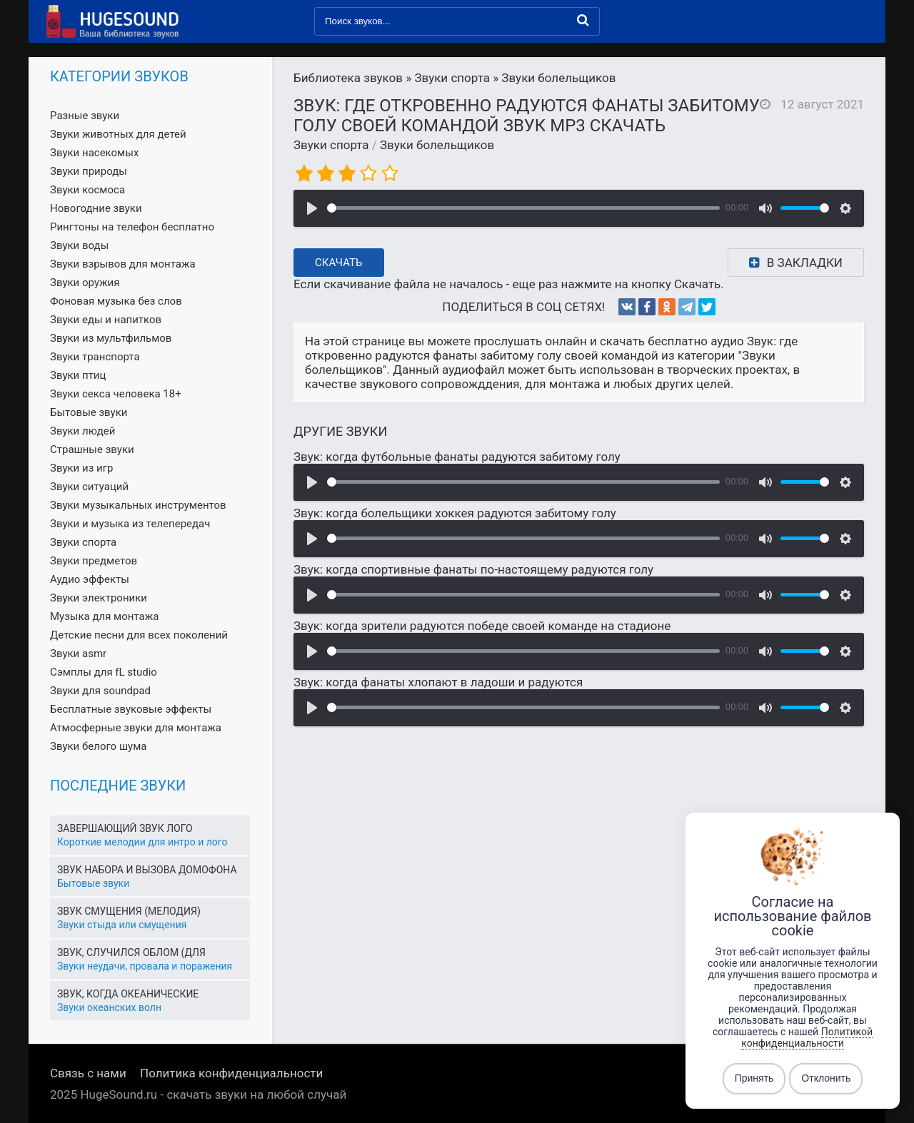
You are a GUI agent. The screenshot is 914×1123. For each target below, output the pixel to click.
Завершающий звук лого (125, 828)
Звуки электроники (98, 597)
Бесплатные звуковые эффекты (130, 709)
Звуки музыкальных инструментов (138, 505)
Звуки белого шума (98, 746)
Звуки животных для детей (118, 134)
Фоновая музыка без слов (116, 301)
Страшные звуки (92, 449)
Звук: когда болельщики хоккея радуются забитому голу (454, 513)
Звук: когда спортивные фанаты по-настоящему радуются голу (473, 569)
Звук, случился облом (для (131, 952)
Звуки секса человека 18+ (115, 393)
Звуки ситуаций (89, 486)
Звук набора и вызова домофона (147, 869)
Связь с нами (88, 1073)
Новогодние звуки (96, 208)
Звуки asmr (78, 653)
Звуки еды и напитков (105, 319)
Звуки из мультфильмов (110, 338)
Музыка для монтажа (104, 616)
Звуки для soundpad (100, 690)
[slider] (523, 208)
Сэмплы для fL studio (103, 672)
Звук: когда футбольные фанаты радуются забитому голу (457, 456)
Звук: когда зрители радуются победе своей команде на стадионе (482, 626)
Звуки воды (79, 245)
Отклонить (825, 1078)
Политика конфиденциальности (231, 1073)
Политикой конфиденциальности (807, 1037)
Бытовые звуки (88, 412)
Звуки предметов (93, 560)
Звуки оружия (84, 282)
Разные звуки (84, 115)
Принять (754, 1078)
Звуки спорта (331, 145)
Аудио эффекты (89, 579)
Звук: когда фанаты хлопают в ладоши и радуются (438, 682)
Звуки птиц (78, 375)
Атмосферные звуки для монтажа (135, 727)
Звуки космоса (87, 189)
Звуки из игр (81, 468)
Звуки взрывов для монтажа (123, 264)
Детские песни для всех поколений (139, 635)
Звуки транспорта (95, 356)
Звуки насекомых (94, 152)
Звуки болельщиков (437, 145)
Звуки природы (88, 171)
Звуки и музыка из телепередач (130, 523)
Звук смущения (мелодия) (129, 911)
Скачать (339, 262)
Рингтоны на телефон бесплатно (132, 226)
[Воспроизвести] (312, 208)
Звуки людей (82, 431)
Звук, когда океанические (128, 994)
